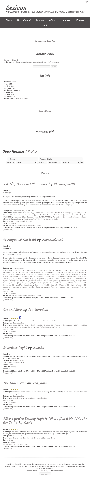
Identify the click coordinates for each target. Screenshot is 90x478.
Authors (40, 20)
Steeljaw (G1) (34, 287)
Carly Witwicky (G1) (36, 272)
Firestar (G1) (41, 215)
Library (13, 293)
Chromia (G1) (7, 215)
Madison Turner (22, 99)
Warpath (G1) (64, 287)
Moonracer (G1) (19, 217)
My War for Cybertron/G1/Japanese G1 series (25, 225)
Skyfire (6, 60)
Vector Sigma (45, 219)
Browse (80, 20)
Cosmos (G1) (73, 272)
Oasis (28, 423)
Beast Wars (30, 211)
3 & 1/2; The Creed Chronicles (25, 184)
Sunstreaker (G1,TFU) (49, 287)
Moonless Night (15, 347)
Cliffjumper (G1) (61, 272)
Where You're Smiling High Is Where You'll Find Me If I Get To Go (45, 420)
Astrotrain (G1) (31, 270)
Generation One (18, 211)
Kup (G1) (75, 215)
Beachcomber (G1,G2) (46, 270)
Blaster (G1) (59, 213)
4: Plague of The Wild (19, 239)
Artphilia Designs (44, 471)
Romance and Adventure (23, 221)
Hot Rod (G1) (59, 215)
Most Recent (24, 20)
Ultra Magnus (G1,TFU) (31, 219)
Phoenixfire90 (64, 184)
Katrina (68, 215)
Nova (53, 438)
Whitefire (55, 219)
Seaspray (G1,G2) (66, 283)
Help (45, 25)
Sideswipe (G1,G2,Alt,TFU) (12, 285)
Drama (11, 221)
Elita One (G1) (30, 215)
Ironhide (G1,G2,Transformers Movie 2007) (61, 276)
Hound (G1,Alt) (27, 276)
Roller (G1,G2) (43, 283)
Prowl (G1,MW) (81, 281)
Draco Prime (18, 215)
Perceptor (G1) (58, 217)
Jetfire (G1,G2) (8, 279)
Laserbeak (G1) (29, 279)
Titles (52, 20)
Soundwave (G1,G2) (42, 285)
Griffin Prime (65, 274)
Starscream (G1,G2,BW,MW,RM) (15, 287)
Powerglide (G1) (41, 398)
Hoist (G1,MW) (15, 276)
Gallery (13, 223)
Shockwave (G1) (80, 283)
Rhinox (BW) (7, 219)
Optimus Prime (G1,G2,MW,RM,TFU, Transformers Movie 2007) (25, 281)
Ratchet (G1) (15, 283)
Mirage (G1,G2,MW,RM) (64, 279)
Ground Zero (12, 309)
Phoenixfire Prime (72, 217)
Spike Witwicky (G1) (78, 285)
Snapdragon (17, 219)
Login (86, 2)
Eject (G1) (82, 272)
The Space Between (16, 444)
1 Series (31, 151)
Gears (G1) (55, 274)
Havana (49, 215)
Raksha (38, 347)
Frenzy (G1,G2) (43, 274)
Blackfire (50, 213)
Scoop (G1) (54, 283)
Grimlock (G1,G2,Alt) (79, 274)
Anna (26, 444)
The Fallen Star (14, 383)
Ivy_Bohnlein (38, 309)
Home (9, 20)
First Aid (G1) (31, 274)
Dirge (14, 60)
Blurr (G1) (68, 213)
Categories (65, 20)
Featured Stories (45, 41)
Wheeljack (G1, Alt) (79, 287)
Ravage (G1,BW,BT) (29, 283)
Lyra (48, 438)
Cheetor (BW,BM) (80, 213)
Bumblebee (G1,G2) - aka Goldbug (15, 272)
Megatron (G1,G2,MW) (45, 279)
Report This (8, 229)
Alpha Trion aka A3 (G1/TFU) (23, 213)
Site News (45, 111)
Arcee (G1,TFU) (40, 213)
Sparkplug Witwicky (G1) (60, 285)
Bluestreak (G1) (80, 270)
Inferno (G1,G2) (39, 276)
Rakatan (83, 217)
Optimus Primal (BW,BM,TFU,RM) (39, 217)
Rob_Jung (39, 383)
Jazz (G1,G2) (81, 276)
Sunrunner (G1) (38, 327)
